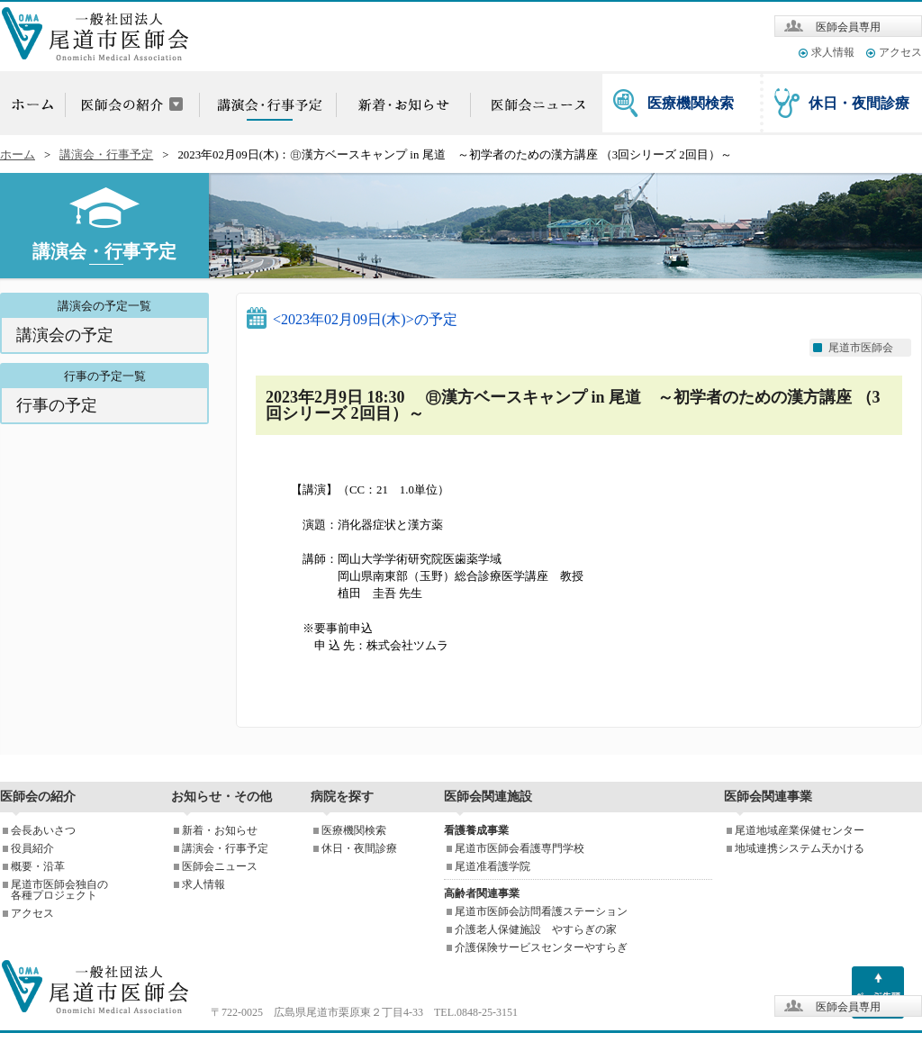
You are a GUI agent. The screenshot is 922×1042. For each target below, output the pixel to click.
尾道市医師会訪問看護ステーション (541, 911)
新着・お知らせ (220, 830)
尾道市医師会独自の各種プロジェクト (59, 890)
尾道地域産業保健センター (799, 830)
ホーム (17, 155)
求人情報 (832, 52)
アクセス (900, 52)
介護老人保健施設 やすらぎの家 (536, 929)
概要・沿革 (38, 866)
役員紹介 (32, 848)
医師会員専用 (848, 27)
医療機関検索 (690, 103)
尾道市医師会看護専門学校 (519, 848)
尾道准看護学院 (492, 866)
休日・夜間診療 (859, 103)
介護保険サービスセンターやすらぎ (541, 947)
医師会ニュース (220, 866)
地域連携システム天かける (799, 848)
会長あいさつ (43, 830)
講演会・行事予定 (106, 155)
